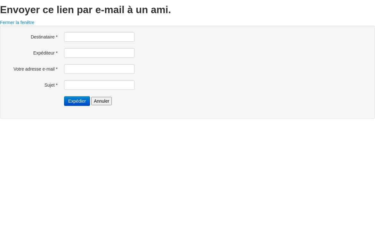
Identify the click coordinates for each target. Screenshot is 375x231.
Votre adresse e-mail (35, 69)
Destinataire (44, 36)
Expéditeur (45, 53)
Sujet (51, 85)
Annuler (101, 101)
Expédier (77, 101)
